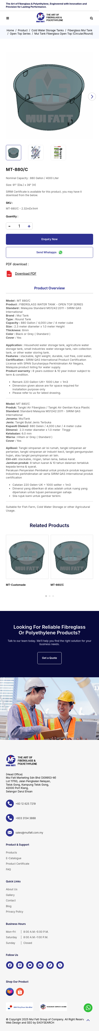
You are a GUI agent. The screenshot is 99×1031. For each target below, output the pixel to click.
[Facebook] (10, 965)
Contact (11, 900)
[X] (60, 965)
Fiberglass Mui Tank (80, 30)
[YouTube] (30, 965)
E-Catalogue (13, 858)
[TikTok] (50, 965)
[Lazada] (10, 992)
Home (10, 30)
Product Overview (49, 288)
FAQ (8, 869)
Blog (8, 906)
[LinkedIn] (40, 965)
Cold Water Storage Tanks (47, 30)
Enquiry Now (50, 239)
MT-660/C (57, 584)
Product (23, 30)
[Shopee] (20, 992)
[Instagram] (20, 965)
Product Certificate (17, 863)
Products (11, 852)
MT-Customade (16, 584)
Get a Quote (49, 658)
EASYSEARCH (45, 1022)
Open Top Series (20, 33)
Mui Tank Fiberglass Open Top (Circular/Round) (63, 33)
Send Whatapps (49, 252)
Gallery (10, 895)
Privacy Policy (14, 911)
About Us (11, 889)
